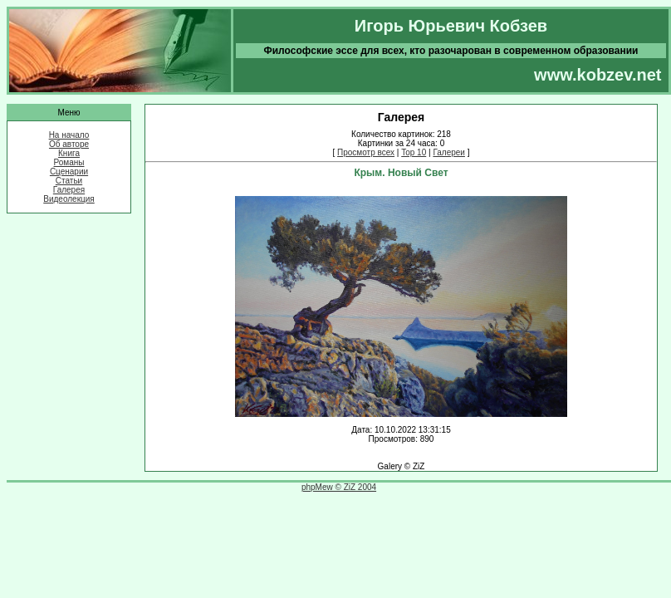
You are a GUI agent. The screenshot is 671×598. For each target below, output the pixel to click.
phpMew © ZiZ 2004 (338, 487)
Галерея (69, 189)
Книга (69, 153)
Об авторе (69, 144)
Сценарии (69, 171)
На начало (69, 135)
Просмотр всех (365, 152)
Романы (69, 162)
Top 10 (413, 152)
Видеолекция (69, 198)
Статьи (69, 180)
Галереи (449, 152)
